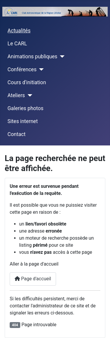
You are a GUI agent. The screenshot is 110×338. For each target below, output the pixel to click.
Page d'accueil (33, 278)
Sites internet (23, 121)
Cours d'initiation (27, 82)
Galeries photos (25, 108)
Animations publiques (32, 56)
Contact (17, 134)
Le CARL (17, 44)
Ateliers (16, 95)
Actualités (19, 31)
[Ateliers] (28, 95)
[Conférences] (40, 69)
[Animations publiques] (61, 56)
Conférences (22, 69)
